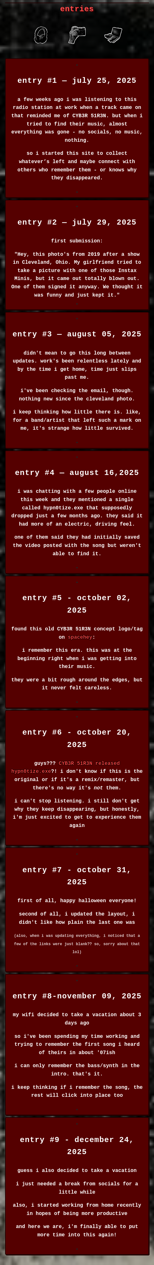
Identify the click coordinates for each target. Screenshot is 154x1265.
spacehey (80, 637)
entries (77, 9)
